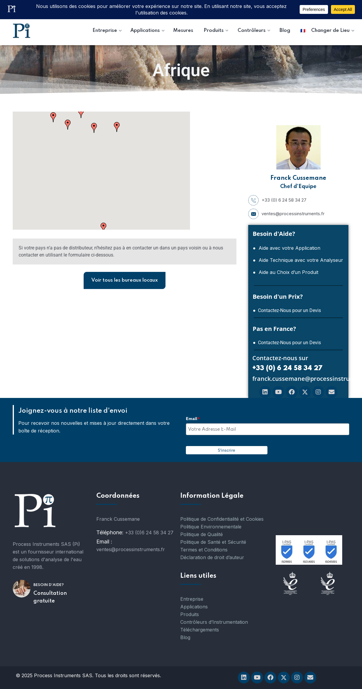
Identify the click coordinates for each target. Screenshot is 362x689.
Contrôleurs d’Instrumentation (214, 622)
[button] (81, 113)
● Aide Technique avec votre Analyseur (298, 260)
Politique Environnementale (210, 527)
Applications (194, 607)
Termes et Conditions (204, 550)
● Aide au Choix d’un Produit (285, 272)
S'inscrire (226, 450)
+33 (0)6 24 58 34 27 (149, 532)
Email (192, 418)
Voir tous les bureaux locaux (124, 280)
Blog (185, 637)
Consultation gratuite (50, 597)
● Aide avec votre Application (286, 248)
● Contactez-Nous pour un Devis (287, 310)
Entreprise (191, 599)
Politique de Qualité (201, 534)
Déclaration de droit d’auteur (212, 557)
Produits (189, 614)
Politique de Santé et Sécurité (213, 542)
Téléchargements (199, 630)
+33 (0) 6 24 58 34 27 (277, 200)
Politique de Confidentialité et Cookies (222, 519)
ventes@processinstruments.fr (286, 214)
